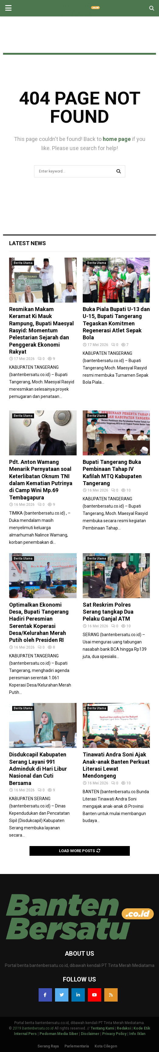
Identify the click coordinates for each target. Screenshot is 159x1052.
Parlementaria (76, 1046)
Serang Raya (48, 1046)
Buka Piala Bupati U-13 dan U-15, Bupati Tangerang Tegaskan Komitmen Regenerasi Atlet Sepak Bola (116, 323)
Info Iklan (137, 1034)
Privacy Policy (114, 1034)
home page (117, 139)
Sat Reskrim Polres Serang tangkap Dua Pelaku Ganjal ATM (108, 611)
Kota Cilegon (106, 1046)
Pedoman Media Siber (59, 1034)
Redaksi (124, 1028)
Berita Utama (23, 263)
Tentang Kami (102, 1028)
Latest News (27, 243)
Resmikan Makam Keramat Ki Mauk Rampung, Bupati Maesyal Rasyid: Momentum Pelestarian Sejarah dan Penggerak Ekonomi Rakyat (41, 330)
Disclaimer (90, 1034)
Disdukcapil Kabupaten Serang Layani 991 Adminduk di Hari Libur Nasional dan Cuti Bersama (38, 768)
